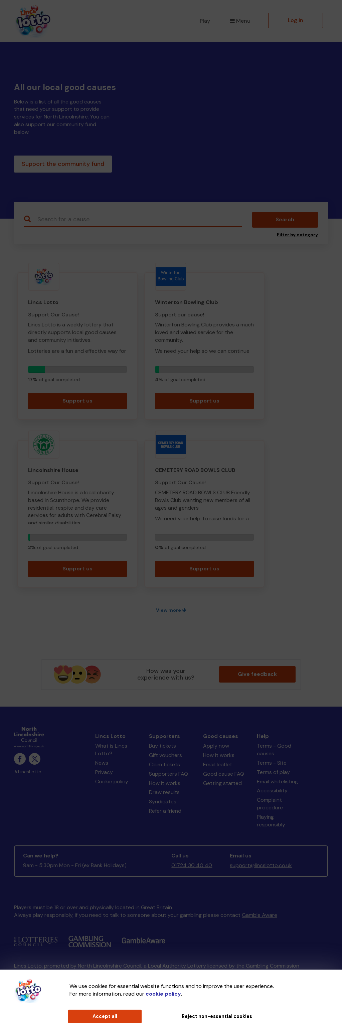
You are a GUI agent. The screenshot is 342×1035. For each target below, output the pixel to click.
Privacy (104, 773)
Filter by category (297, 236)
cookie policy (163, 993)
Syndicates (162, 802)
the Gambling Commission (267, 967)
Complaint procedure (270, 805)
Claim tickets (164, 765)
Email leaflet (217, 765)
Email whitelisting (277, 782)
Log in (295, 20)
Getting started (222, 784)
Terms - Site (272, 764)
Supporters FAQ (168, 775)
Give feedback (257, 675)
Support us (77, 402)
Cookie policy (111, 782)
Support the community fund (63, 165)
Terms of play (273, 773)
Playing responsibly (271, 822)
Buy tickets (162, 747)
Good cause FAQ (223, 775)
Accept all (105, 1016)
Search (285, 220)
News (101, 764)
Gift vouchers (165, 756)
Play (205, 20)
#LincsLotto (27, 773)
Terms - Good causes (274, 751)
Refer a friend (165, 812)
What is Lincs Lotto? (111, 751)
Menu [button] (240, 20)
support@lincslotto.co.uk (261, 866)
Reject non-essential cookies (217, 1016)
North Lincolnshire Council (109, 967)
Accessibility (272, 792)
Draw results (164, 793)
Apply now (216, 747)
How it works (164, 784)
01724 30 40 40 (191, 866)
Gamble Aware (259, 916)
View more (171, 611)
